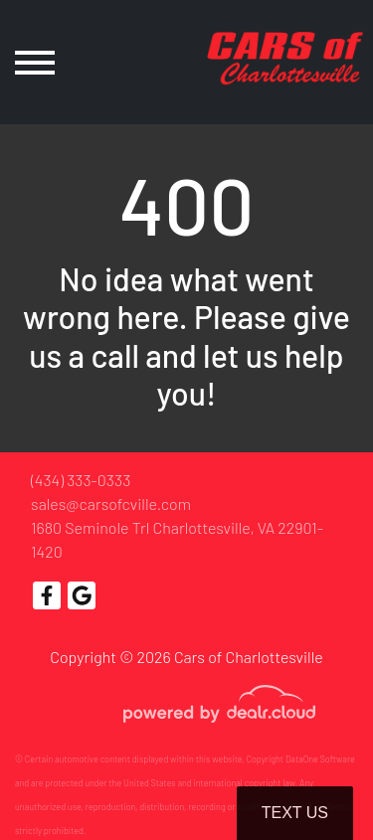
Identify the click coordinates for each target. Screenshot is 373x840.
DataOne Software (320, 759)
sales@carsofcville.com (111, 503)
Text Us (295, 812)
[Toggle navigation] (35, 62)
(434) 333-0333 (80, 479)
